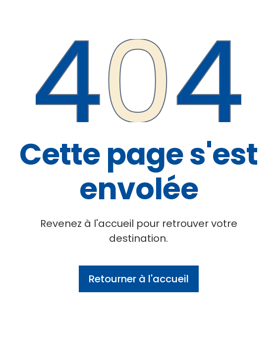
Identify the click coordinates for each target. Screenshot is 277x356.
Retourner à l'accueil (139, 279)
